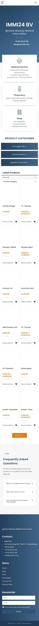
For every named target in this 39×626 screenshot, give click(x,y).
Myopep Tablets (9, 247)
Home (4, 568)
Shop (4, 571)
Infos (4, 574)
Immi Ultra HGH (27, 288)
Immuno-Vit (7, 288)
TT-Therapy (26, 206)
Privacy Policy (7, 584)
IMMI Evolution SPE (10, 327)
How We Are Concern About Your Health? (17, 501)
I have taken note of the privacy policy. (17, 607)
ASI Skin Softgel (9, 206)
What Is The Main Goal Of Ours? (18, 483)
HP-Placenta (8, 368)
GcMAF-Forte (26, 409)
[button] (19, 484)
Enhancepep (26, 368)
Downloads (6, 578)
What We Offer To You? (15, 492)
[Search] (35, 2)
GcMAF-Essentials (10, 409)
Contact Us (6, 581)
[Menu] (2, 2)
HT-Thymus (26, 327)
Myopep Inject (27, 247)
